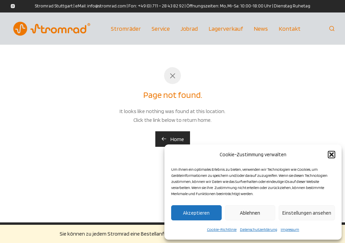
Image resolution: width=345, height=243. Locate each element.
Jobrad (189, 28)
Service (161, 28)
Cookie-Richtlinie (222, 229)
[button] (331, 154)
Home (172, 139)
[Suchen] (331, 28)
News (261, 28)
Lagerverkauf (226, 28)
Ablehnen (250, 213)
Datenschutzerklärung (258, 229)
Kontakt (290, 28)
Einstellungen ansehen (306, 213)
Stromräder (126, 28)
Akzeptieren (196, 213)
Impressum (290, 229)
